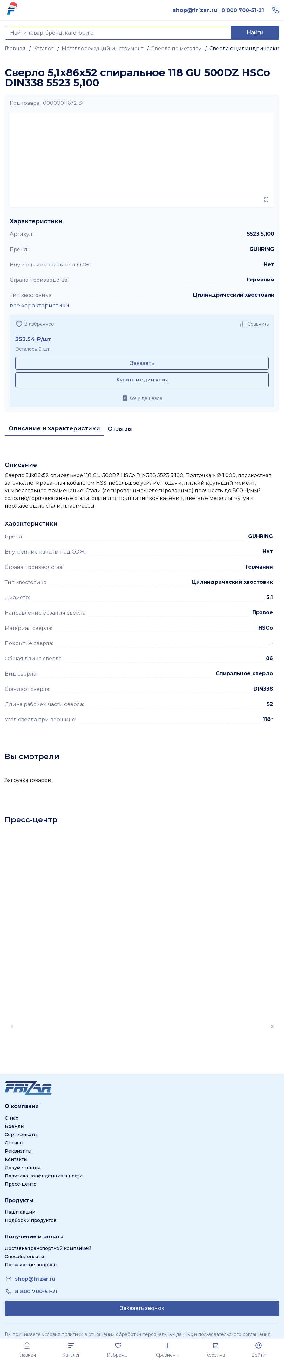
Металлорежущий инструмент (102, 48)
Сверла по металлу (176, 48)
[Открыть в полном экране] (266, 199)
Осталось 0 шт (32, 349)
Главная (15, 48)
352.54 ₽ (28, 339)
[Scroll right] (272, 1026)
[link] (195, 10)
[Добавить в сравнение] (254, 324)
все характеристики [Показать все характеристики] (39, 305)
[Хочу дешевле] (142, 398)
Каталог (43, 48)
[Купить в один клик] (142, 379)
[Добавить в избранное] (34, 324)
